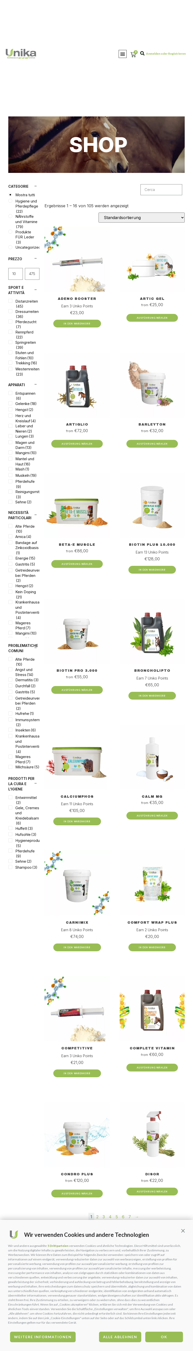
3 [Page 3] (104, 1216)
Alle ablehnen (120, 1337)
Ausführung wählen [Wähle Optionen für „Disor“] (152, 1191)
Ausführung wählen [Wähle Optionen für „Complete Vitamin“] (152, 1067)
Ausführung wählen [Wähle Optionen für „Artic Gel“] (152, 317)
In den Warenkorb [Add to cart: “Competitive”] (77, 1073)
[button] (183, 1231)
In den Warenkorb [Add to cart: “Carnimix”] (77, 947)
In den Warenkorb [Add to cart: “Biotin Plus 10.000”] (152, 569)
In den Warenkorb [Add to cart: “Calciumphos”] (77, 821)
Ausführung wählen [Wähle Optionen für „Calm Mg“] (152, 815)
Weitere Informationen (43, 1337)
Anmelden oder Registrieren (166, 53)
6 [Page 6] (123, 1216)
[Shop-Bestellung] (142, 218)
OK (164, 1337)
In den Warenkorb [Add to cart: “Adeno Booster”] (77, 323)
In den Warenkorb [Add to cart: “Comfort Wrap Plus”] (152, 947)
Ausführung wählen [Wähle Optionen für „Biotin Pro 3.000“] (77, 690)
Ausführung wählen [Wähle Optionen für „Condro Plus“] (77, 1193)
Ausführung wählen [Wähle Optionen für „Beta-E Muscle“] (77, 564)
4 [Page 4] (110, 1216)
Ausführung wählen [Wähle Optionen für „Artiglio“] (77, 443)
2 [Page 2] (97, 1216)
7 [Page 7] (129, 1216)
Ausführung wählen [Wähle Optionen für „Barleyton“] (152, 443)
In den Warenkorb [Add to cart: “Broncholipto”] (152, 695)
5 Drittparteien (57, 1246)
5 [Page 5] (117, 1216)
